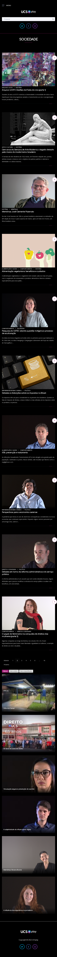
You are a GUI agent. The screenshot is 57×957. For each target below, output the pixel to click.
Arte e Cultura (7, 147)
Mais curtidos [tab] (14, 671)
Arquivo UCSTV (7, 87)
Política (28, 390)
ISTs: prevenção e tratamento (15, 453)
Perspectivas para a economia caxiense (19, 512)
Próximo (6, 665)
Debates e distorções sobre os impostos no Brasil (24, 393)
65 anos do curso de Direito (13, 749)
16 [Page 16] (44, 660)
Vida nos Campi (9, 708)
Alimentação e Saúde (9, 269)
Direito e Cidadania (9, 569)
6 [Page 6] (34, 660)
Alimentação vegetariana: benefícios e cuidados (23, 271)
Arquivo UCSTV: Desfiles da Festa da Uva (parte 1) (24, 90)
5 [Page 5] (30, 660)
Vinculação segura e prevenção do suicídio (18, 789)
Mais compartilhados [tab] (26, 671)
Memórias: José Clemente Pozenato (18, 212)
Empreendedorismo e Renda (12, 390)
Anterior (6, 660)
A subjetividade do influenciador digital (17, 829)
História (19, 87)
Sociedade (21, 328)
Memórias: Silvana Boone (12, 870)
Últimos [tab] (5, 671)
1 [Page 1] (12, 660)
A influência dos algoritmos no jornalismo (18, 910)
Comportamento (26, 269)
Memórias (14, 209)
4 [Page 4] (26, 660)
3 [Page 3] (21, 660)
